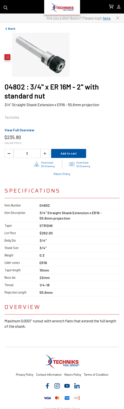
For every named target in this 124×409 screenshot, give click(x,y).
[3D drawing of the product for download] (44, 164)
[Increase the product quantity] (44, 153)
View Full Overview (19, 130)
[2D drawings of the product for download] (79, 164)
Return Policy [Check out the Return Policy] (62, 174)
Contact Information (49, 374)
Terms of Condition (96, 374)
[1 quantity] (26, 153)
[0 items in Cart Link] (111, 7)
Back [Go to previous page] (9, 29)
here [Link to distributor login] (107, 18)
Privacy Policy (24, 374)
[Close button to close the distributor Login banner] (117, 18)
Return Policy (72, 374)
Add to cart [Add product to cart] (69, 153)
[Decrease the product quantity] (8, 153)
